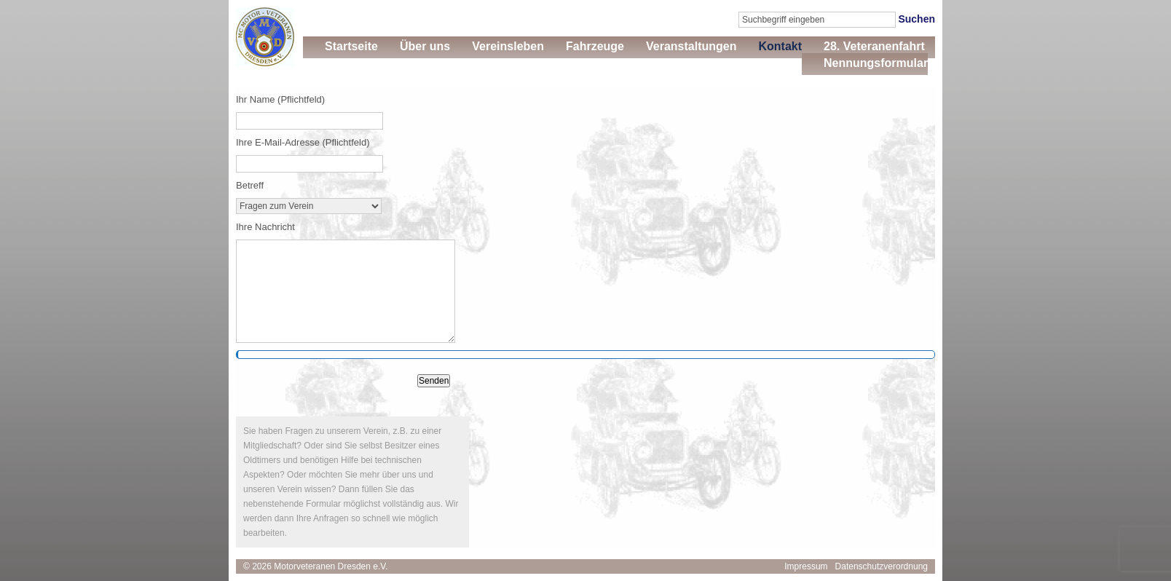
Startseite (351, 46)
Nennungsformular (876, 63)
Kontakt (780, 46)
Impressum (805, 566)
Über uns (425, 46)
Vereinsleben (508, 46)
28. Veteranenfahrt (874, 46)
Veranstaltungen (691, 46)
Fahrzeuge (595, 46)
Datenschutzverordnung (881, 566)
